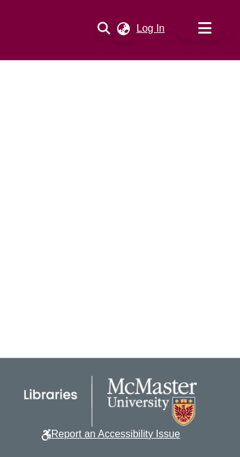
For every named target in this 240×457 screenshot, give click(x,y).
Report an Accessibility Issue (115, 433)
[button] (104, 28)
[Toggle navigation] (205, 28)
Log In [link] (151, 28)
